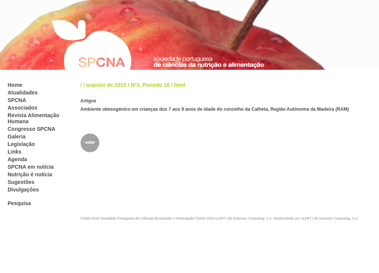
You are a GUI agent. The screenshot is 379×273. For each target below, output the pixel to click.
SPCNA (17, 100)
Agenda (17, 159)
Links (15, 152)
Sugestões (21, 182)
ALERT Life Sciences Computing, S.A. (330, 218)
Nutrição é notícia (30, 174)
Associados (23, 108)
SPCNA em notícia (31, 167)
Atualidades (23, 92)
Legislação (21, 144)
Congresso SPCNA (31, 129)
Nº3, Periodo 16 (150, 85)
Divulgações (23, 190)
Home (15, 85)
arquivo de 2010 (106, 85)
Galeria (16, 136)
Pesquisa (19, 203)
